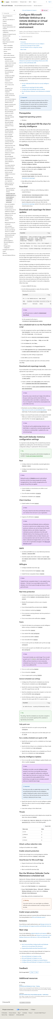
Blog (19, 1012)
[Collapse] (14, 10)
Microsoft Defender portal (38, 917)
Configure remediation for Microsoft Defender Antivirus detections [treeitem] (10, 131)
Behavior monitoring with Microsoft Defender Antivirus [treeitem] (10, 106)
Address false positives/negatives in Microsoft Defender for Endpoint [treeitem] (9, 241)
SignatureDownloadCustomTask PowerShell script (34, 948)
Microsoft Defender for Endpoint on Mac (31, 956)
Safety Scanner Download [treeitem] (10, 63)
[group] (35, 243)
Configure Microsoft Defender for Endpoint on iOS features (36, 962)
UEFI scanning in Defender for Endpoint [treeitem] (9, 227)
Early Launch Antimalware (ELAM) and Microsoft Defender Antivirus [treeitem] (10, 235)
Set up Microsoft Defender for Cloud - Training (29, 986)
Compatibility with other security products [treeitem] (10, 149)
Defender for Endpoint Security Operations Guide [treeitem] (9, 35)
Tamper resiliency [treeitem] (7, 53)
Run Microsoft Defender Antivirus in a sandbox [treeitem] (10, 230)
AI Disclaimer (4, 1012)
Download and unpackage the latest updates (29, 45)
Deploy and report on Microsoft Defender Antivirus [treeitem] (10, 190)
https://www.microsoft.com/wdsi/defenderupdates (34, 410)
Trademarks (11, 1014)
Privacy (30, 1012)
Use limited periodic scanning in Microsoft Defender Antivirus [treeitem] (9, 141)
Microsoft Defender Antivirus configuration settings (31, 47)
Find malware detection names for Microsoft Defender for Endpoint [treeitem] (10, 167)
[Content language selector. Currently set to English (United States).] (8, 1009)
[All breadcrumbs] (20, 10)
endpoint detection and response (39, 933)
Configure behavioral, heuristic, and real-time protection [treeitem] (10, 95)
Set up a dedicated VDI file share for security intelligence (32, 43)
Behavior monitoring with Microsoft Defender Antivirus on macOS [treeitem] (10, 111)
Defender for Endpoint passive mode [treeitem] (9, 153)
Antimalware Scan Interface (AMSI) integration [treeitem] (9, 90)
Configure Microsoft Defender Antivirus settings (33, 89)
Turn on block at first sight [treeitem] (9, 85)
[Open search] (46, 2)
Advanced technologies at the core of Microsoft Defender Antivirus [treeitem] (10, 100)
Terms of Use (4, 1014)
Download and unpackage (28, 178)
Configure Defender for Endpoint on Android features (34, 960)
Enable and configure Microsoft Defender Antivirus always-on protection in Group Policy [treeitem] (9, 124)
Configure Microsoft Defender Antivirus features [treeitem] (9, 66)
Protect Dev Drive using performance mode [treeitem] (10, 146)
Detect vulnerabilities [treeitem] (8, 45)
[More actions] (50, 10)
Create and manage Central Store (34, 456)
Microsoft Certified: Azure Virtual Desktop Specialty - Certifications (33, 994)
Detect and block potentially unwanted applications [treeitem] (9, 117)
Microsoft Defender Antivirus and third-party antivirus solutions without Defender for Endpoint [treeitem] (10, 160)
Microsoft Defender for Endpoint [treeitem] (7, 16)
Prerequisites (23, 42)
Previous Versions (12, 1012)
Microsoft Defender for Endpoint (29, 10)
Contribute (24, 1012)
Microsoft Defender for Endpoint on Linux (32, 958)
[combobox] (9, 13)
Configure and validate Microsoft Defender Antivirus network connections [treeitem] (9, 78)
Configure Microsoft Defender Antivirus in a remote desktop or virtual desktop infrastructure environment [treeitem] (11, 198)
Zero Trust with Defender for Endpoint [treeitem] (9, 20)
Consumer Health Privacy (39, 1012)
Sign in (49, 1)
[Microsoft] (2, 2)
